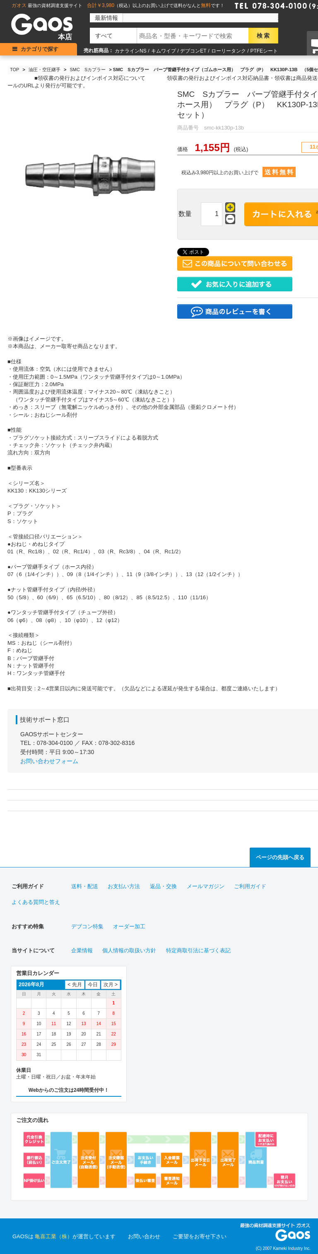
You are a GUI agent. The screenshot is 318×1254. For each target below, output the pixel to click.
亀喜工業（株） (53, 1236)
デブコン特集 (87, 926)
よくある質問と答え (36, 902)
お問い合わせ (144, 1236)
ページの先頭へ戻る (280, 857)
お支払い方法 (124, 886)
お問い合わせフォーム (49, 761)
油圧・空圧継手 (44, 69)
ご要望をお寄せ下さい (199, 1236)
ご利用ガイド (250, 886)
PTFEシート (264, 51)
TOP (14, 69)
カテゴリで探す (39, 49)
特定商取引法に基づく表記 (198, 950)
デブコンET (193, 51)
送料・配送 (84, 886)
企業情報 (82, 950)
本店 (65, 37)
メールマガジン (205, 886)
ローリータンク (228, 51)
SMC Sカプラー (88, 69)
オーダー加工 (129, 926)
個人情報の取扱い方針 (129, 950)
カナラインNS (131, 51)
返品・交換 (163, 886)
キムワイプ (163, 51)
